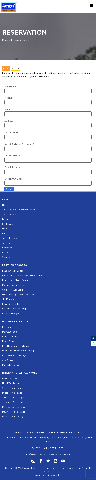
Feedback (7, 248)
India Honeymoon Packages (15, 346)
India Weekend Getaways (14, 355)
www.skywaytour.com (59, 454)
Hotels (5, 229)
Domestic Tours (9, 332)
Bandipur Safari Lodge (12, 271)
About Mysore (9, 214)
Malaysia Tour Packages (13, 407)
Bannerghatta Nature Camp (15, 280)
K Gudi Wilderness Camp (14, 308)
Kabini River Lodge (11, 304)
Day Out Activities (10, 365)
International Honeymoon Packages (19, 351)
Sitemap (6, 257)
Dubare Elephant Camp (13, 285)
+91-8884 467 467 (40, 447)
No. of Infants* (12, 155)
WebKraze (58, 475)
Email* (7, 109)
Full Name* (10, 86)
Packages (6, 219)
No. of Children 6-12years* (19, 144)
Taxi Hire (6, 243)
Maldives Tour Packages (13, 412)
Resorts (5, 233)
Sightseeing (7, 224)
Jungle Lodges (9, 238)
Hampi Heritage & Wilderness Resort (19, 294)
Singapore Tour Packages (14, 402)
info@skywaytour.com (36, 454)
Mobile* (8, 98)
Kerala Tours (8, 341)
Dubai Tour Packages (12, 393)
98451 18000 (58, 447)
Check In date (12, 167)
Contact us (7, 252)
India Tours (7, 327)
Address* (9, 121)
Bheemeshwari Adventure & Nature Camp (22, 275)
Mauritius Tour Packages (13, 416)
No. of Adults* (12, 132)
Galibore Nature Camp (13, 290)
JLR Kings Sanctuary (12, 299)
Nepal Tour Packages (12, 383)
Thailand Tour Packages (13, 397)
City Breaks (7, 360)
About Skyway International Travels (18, 210)
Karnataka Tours (9, 336)
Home (5, 205)
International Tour (10, 378)
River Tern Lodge (10, 313)
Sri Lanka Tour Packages (13, 388)
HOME (6, 68)
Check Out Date (13, 179)
